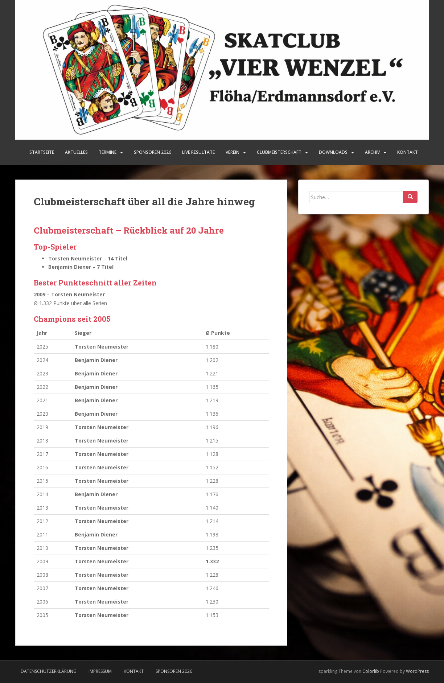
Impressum (100, 671)
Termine (107, 152)
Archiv (372, 152)
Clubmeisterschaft (279, 152)
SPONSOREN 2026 (152, 152)
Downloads (333, 152)
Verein (232, 152)
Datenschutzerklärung (49, 671)
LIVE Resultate (198, 152)
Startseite (41, 152)
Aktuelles (76, 152)
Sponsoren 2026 (174, 671)
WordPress (417, 671)
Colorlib (370, 671)
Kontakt (407, 152)
